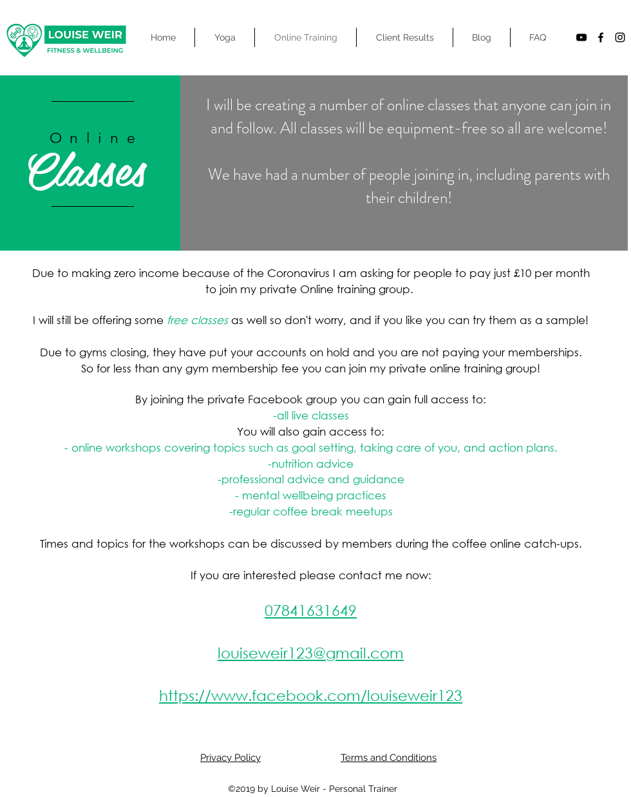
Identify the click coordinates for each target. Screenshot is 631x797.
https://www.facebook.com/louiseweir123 (310, 695)
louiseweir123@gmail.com (311, 652)
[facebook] (600, 37)
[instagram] (620, 37)
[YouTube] (581, 37)
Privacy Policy (230, 757)
